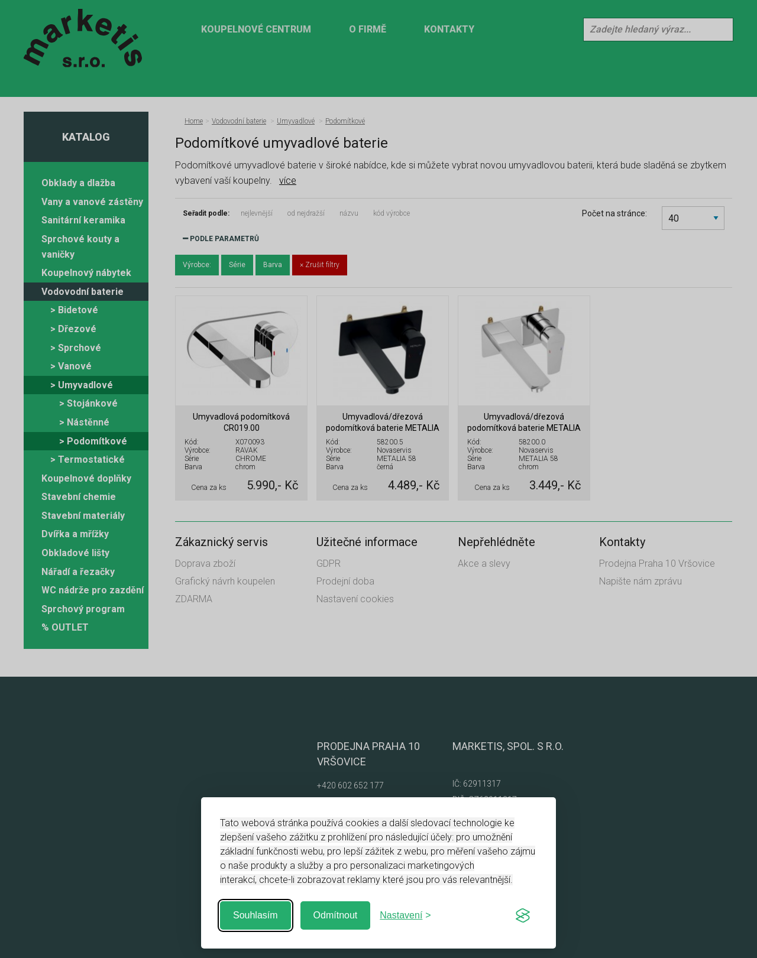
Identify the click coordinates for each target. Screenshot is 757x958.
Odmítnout (335, 915)
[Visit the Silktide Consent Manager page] (523, 915)
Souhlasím (255, 915)
